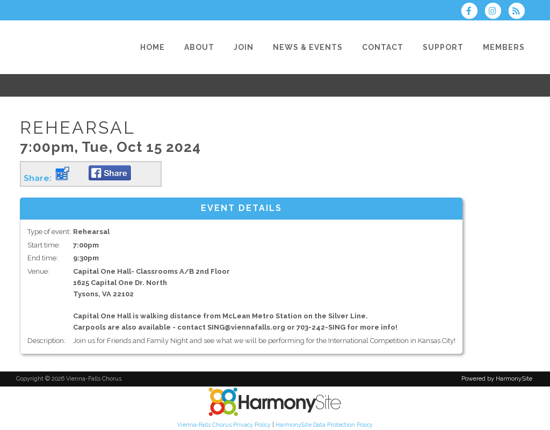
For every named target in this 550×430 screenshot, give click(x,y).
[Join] (243, 47)
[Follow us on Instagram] (496, 12)
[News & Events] (307, 47)
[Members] (503, 47)
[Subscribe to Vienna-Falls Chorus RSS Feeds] (519, 12)
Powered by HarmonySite (496, 378)
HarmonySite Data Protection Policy (324, 424)
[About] (199, 47)
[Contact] (382, 47)
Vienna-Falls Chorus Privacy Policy (224, 424)
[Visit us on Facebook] (472, 12)
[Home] (153, 47)
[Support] (443, 47)
